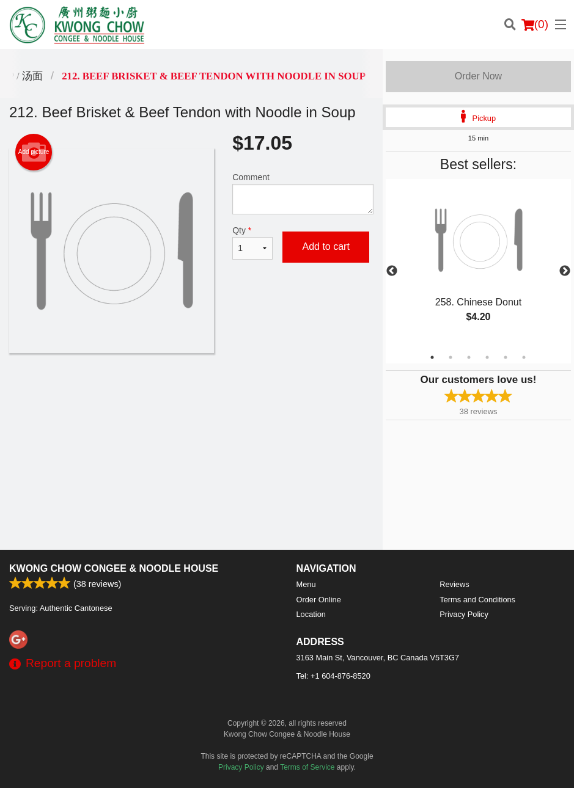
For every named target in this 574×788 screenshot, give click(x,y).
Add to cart (325, 246)
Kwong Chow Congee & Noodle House (113, 568)
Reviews (454, 584)
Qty (252, 242)
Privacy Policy (464, 614)
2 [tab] (450, 357)
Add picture (34, 152)
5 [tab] (505, 357)
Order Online (318, 599)
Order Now (478, 76)
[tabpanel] (478, 264)
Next (565, 271)
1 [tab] (432, 357)
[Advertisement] (191, 392)
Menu (306, 584)
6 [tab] (524, 357)
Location (311, 614)
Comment (302, 193)
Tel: (333, 675)
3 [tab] (469, 357)
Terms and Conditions (477, 599)
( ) (534, 24)
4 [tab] (487, 357)
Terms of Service (307, 767)
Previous (392, 271)
